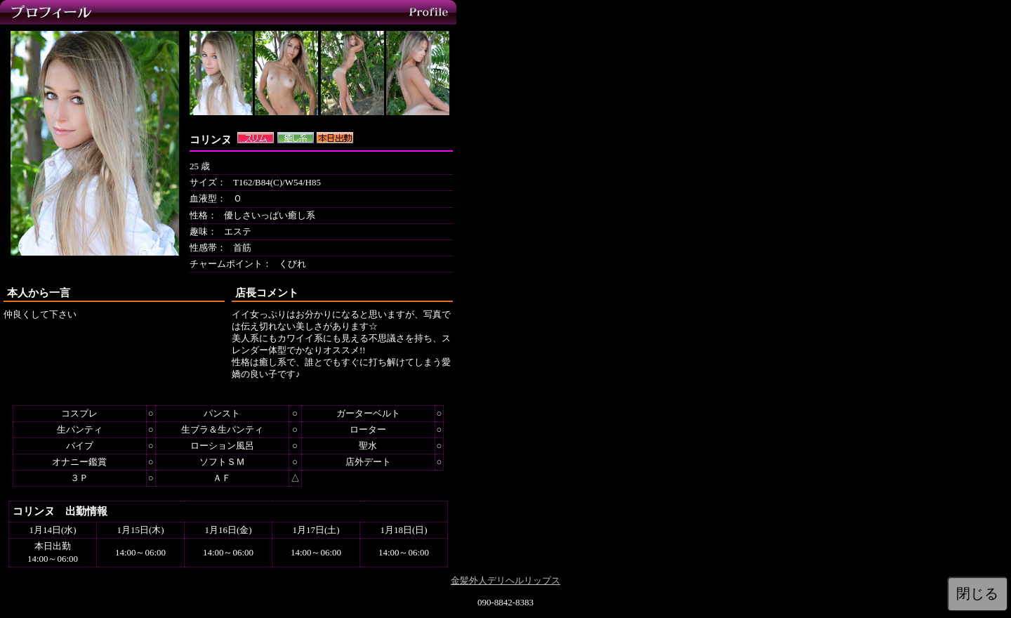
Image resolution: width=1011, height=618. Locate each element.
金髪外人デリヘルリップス (505, 580)
